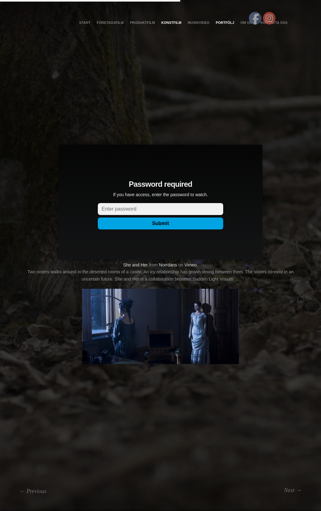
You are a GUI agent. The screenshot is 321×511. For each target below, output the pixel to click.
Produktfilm (142, 22)
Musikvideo (199, 22)
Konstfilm (171, 22)
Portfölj (225, 22)
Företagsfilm (110, 22)
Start (85, 22)
